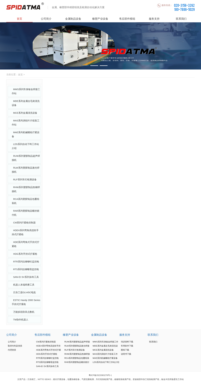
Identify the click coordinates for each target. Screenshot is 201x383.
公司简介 (46, 18)
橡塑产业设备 (100, 18)
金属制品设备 (73, 18)
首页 (19, 18)
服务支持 (154, 18)
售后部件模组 (127, 18)
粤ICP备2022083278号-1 (100, 375)
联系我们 (181, 18)
